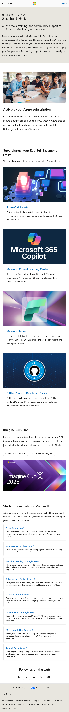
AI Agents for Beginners (17, 594)
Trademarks (46, 704)
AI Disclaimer (7, 700)
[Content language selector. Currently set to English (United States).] (14, 688)
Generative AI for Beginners (19, 612)
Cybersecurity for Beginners (19, 579)
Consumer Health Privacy (12, 704)
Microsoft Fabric (16, 331)
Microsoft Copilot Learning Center (27, 269)
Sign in (64, 3)
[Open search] (57, 3)
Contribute (47, 700)
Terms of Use (33, 704)
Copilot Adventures (15, 648)
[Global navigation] (2, 3)
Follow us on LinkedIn (15, 453)
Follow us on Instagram (42, 453)
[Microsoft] (34, 3)
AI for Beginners (14, 528)
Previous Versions (23, 700)
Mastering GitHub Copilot (18, 630)
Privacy (58, 700)
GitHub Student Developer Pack (26, 393)
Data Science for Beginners (19, 546)
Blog (35, 700)
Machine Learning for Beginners (21, 561)
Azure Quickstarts (17, 207)
